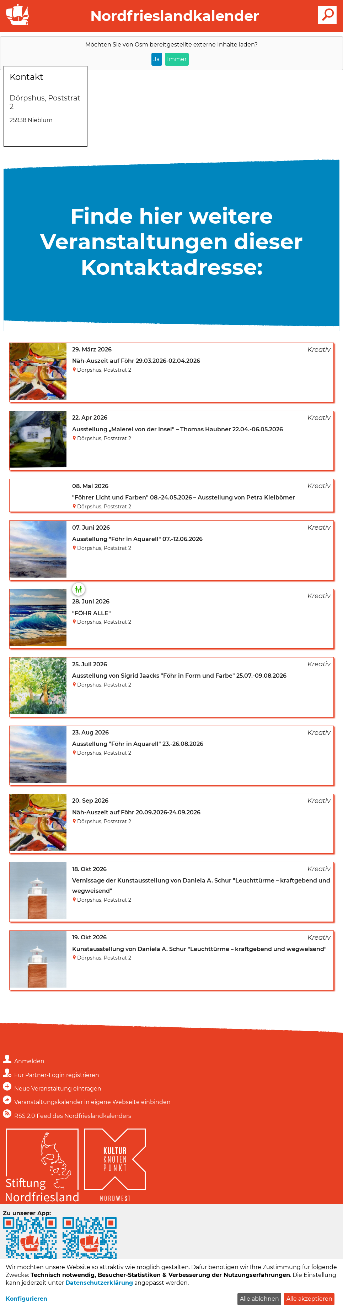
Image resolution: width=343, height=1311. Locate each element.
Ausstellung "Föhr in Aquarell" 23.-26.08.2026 (137, 744)
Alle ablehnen (259, 1298)
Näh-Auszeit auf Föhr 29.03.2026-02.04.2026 (136, 360)
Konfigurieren (26, 1298)
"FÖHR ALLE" (91, 613)
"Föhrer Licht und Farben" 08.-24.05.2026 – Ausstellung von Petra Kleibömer (183, 497)
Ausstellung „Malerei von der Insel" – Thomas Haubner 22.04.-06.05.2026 (177, 429)
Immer (177, 59)
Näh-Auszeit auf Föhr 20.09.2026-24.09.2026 (136, 812)
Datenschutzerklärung (99, 1282)
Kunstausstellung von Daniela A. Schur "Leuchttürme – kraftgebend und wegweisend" (199, 949)
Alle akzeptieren (309, 1298)
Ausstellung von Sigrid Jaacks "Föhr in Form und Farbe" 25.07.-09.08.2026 (179, 675)
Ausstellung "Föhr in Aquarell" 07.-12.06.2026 (137, 539)
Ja (157, 59)
